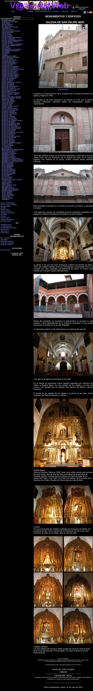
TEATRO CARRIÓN (7, 193)
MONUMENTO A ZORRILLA (9, 157)
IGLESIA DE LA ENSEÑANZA (9, 112)
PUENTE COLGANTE (7, 182)
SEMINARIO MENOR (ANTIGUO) (10, 190)
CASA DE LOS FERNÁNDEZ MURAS (11, 45)
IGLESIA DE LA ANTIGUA (8, 111)
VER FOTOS (63, 89)
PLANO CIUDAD (5, 232)
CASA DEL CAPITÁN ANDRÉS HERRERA (12, 40)
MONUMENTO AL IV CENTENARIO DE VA (12, 161)
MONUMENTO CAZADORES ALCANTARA (12, 160)
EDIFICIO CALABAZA (7, 81)
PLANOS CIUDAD (5, 218)
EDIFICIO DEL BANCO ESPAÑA (10, 86)
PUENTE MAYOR (6, 183)
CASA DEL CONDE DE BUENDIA (10, 41)
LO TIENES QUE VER (6, 226)
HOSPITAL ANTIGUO (7, 107)
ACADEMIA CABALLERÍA (8, 20)
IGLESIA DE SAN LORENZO (9, 129)
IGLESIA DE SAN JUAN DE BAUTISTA (11, 127)
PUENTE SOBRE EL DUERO (9, 185)
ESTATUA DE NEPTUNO (8, 102)
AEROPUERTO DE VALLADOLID (10, 21)
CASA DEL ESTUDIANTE (8, 39)
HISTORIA (3, 208)
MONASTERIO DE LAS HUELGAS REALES (13, 149)
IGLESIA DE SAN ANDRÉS (8, 121)
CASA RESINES (6, 52)
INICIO (13, 11)
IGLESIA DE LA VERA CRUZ (9, 118)
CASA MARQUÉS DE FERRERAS (10, 50)
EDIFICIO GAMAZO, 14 (7, 91)
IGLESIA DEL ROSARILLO (8, 140)
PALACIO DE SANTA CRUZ (9, 170)
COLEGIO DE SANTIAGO (8, 61)
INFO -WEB (65, 11)
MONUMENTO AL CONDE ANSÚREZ (11, 158)
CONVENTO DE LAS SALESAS (10, 70)
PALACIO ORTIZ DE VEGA (8, 171)
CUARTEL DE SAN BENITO (9, 78)
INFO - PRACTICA (5, 238)
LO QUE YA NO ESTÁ (6, 211)
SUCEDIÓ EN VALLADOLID (8, 213)
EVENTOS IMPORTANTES (7, 219)
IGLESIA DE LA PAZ (7, 115)
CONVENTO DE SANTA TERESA (10, 77)
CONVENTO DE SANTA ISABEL (10, 75)
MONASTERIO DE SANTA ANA (10, 150)
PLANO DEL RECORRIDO (7, 243)
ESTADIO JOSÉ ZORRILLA (9, 100)
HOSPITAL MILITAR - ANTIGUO (10, 108)
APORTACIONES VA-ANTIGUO (8, 228)
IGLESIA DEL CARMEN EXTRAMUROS (12, 143)
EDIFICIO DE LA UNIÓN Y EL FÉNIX (11, 89)
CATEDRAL (5, 54)
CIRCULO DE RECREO (7, 58)
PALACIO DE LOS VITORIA (9, 173)
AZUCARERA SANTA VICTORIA (10, 27)
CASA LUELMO (6, 46)
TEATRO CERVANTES (7, 194)
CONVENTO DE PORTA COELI (9, 71)
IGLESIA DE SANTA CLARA (9, 137)
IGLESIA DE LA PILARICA (8, 116)
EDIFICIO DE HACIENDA (8, 85)
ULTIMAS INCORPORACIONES (43, 11)
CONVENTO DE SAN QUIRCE (9, 73)
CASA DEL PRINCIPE (7, 43)
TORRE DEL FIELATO (7, 198)
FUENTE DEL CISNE (7, 104)
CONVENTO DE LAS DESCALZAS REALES (13, 69)
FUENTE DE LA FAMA (7, 103)
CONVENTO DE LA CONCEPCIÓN (10, 66)
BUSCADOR (56, 11)
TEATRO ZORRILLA (7, 196)
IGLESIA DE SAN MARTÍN (8, 131)
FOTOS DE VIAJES (5, 250)
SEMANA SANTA (5, 209)
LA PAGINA (30, 11)
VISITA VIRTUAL (5, 231)
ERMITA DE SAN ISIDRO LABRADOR (11, 96)
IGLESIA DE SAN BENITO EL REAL (11, 123)
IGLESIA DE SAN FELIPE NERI (10, 125)
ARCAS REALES (6, 23)
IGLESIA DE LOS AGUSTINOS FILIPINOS (12, 120)
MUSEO (4, 164)
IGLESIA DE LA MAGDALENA (9, 114)
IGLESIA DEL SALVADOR (8, 141)
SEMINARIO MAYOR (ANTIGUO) (10, 189)
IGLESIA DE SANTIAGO (8, 139)
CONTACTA (74, 11)
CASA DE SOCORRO (7, 35)
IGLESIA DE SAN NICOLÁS (9, 133)
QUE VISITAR (4, 239)
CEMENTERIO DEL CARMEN (9, 56)
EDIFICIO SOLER (6, 95)
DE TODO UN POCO (6, 221)
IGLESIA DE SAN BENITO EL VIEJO (11, 124)
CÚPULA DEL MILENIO (7, 79)
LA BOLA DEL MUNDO (7, 145)
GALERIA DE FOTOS (6, 224)
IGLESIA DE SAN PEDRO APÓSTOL (11, 136)
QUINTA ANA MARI (6, 186)
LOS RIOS (3, 216)
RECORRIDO (4, 214)
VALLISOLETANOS (5, 206)
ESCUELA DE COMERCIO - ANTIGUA (11, 98)
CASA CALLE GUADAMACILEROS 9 (11, 31)
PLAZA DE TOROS (6, 181)
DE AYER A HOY (5, 229)
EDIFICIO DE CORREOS (8, 83)
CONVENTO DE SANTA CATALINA (10, 74)
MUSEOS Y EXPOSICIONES (8, 203)
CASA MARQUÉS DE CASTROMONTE (11, 49)
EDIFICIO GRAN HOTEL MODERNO (11, 93)
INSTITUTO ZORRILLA (7, 144)
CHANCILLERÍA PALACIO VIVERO (10, 57)
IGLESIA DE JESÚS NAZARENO (10, 110)
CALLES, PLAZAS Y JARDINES (9, 204)
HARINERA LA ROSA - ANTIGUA (10, 106)
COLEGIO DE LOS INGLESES (9, 60)
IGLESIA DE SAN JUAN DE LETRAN (11, 128)
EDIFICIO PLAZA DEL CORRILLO (10, 94)
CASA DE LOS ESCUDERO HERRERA (11, 37)
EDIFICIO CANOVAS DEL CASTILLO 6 (11, 82)
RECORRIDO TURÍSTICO (7, 241)
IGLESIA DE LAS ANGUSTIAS (9, 119)
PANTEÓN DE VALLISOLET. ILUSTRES (12, 179)
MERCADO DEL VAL (7, 148)
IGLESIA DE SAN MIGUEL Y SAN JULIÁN (12, 132)
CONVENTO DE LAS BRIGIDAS (10, 68)
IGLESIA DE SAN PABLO (8, 135)
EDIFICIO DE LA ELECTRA (8, 87)
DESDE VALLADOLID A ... (7, 244)
